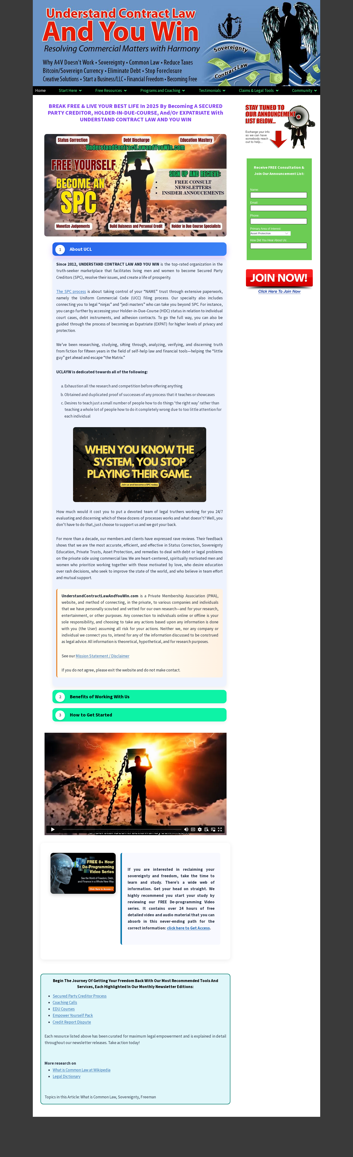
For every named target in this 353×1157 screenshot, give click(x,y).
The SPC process (71, 291)
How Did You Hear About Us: (268, 240)
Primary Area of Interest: (265, 228)
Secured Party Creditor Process (80, 996)
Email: (254, 202)
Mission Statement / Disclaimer (102, 656)
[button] (70, 90)
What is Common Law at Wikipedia (81, 1070)
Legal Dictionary (66, 1076)
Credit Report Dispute (72, 1022)
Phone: (254, 215)
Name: (254, 189)
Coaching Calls (65, 1002)
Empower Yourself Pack (73, 1015)
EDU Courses (64, 1009)
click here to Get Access (188, 928)
